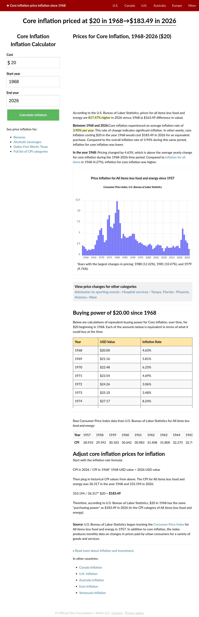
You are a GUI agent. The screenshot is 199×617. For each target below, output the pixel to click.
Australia (160, 5)
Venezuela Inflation (92, 593)
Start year (13, 74)
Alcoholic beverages (27, 142)
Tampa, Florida (162, 292)
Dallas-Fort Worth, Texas (31, 147)
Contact (116, 613)
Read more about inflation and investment (104, 551)
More (192, 5)
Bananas (19, 137)
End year (13, 93)
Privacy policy (134, 613)
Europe (177, 5)
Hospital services (135, 292)
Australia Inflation (91, 580)
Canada (129, 5)
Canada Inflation (90, 567)
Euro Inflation (88, 586)
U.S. (115, 5)
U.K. (144, 5)
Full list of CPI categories (31, 151)
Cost (10, 55)
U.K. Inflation (88, 574)
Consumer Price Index (169, 524)
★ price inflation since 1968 (36, 5)
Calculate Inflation (33, 115)
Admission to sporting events (97, 292)
